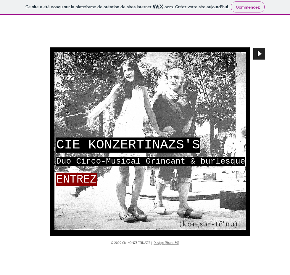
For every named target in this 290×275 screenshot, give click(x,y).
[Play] (259, 54)
